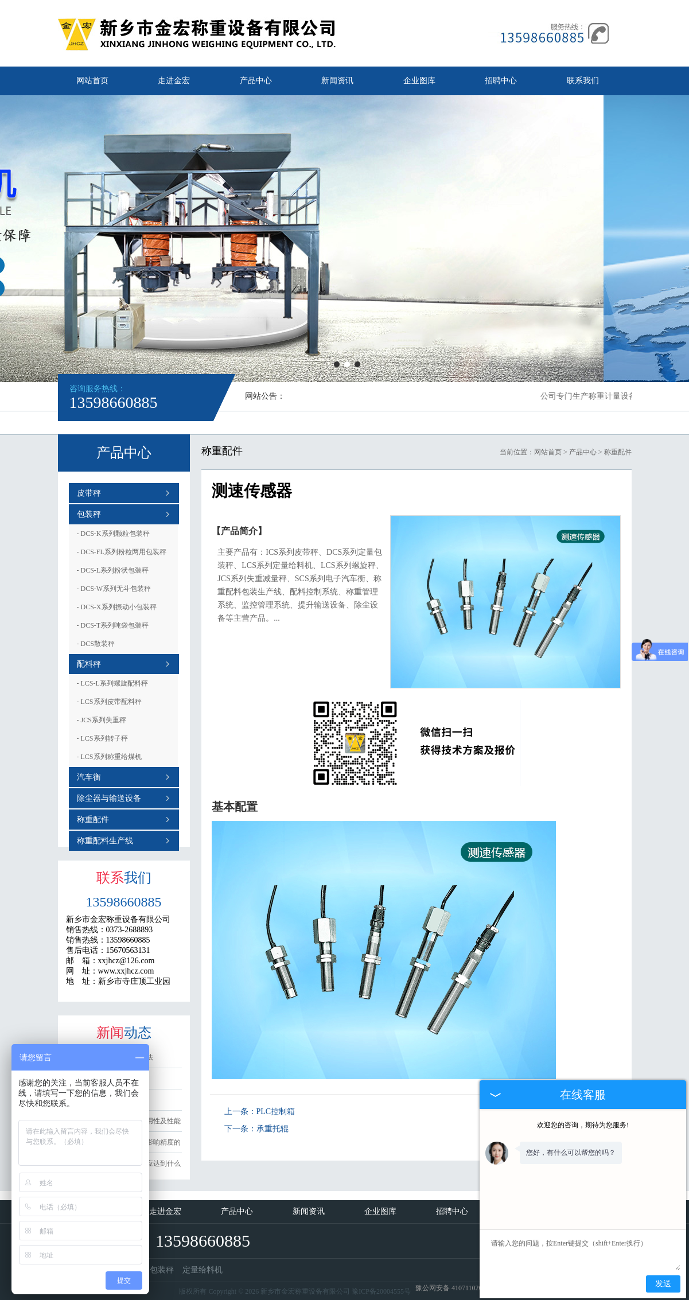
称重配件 (93, 819)
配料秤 (89, 664)
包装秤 (89, 514)
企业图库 (419, 80)
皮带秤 (89, 493)
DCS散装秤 (96, 644)
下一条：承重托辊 (256, 1128)
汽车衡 (89, 777)
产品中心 (256, 80)
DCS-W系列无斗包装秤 (114, 589)
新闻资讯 (337, 80)
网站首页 (92, 80)
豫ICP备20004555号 (381, 1291)
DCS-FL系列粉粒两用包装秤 (121, 552)
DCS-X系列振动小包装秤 (117, 607)
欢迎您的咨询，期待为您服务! (583, 1125)
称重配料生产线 (105, 840)
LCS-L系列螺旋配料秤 (112, 683)
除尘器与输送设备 (109, 798)
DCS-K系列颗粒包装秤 (113, 534)
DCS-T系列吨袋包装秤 (113, 625)
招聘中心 (501, 80)
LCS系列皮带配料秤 (109, 702)
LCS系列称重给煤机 (109, 757)
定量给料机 (202, 1270)
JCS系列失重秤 (101, 720)
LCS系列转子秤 (102, 738)
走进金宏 (174, 80)
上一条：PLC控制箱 (259, 1111)
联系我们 (583, 80)
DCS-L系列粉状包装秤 (113, 570)
